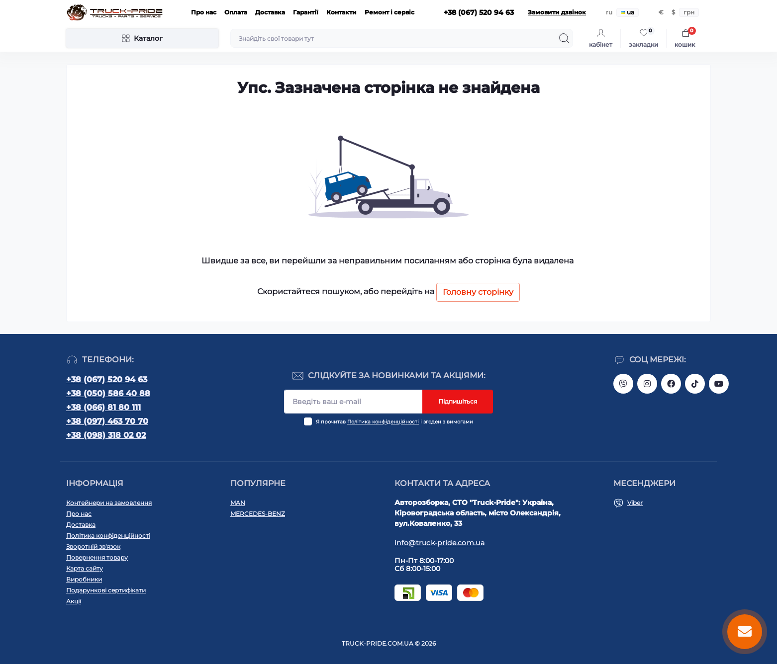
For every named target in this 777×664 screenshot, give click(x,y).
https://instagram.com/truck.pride (647, 384)
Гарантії (305, 12)
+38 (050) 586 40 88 (108, 393)
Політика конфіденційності (383, 421)
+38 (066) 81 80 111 (103, 407)
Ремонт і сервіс (389, 12)
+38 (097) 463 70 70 (107, 421)
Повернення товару (97, 557)
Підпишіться (457, 401)
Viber (635, 502)
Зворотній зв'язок (93, 546)
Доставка (270, 12)
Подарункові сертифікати (106, 590)
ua (627, 12)
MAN (237, 502)
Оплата (235, 12)
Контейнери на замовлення (109, 502)
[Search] (564, 38)
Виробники (84, 579)
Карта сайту (84, 568)
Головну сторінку (478, 292)
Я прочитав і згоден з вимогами (394, 421)
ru (609, 12)
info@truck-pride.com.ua (439, 542)
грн (688, 12)
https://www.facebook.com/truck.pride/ (671, 384)
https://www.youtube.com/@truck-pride (718, 384)
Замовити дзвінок (557, 12)
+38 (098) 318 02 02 (106, 435)
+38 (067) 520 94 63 (106, 379)
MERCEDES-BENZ (257, 513)
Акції (73, 601)
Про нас (203, 12)
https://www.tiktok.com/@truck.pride (694, 384)
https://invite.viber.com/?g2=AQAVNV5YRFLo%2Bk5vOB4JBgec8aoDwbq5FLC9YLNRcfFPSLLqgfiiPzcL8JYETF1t (623, 384)
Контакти (341, 12)
